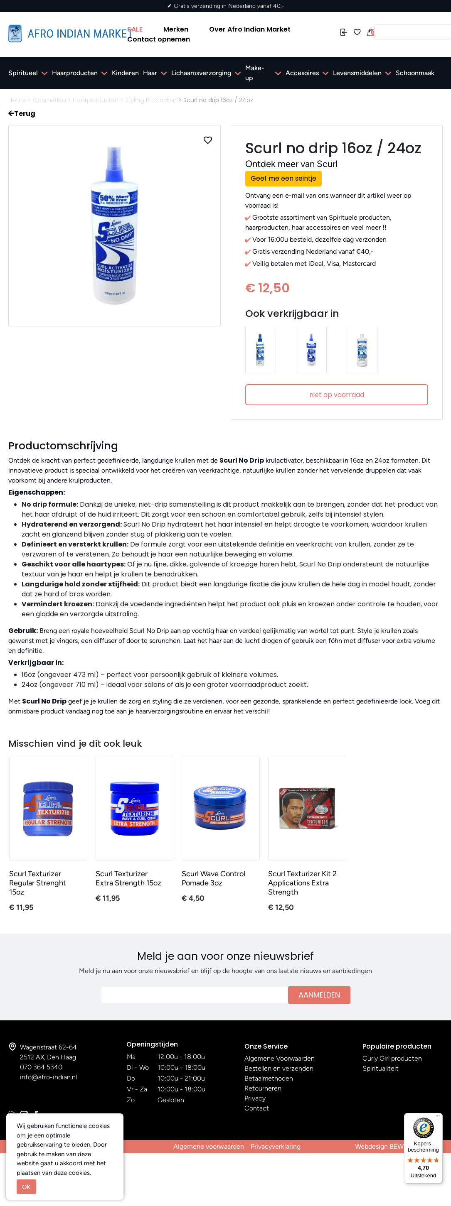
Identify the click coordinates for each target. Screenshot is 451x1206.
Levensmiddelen (357, 73)
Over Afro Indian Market (250, 29)
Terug (21, 113)
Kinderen (125, 73)
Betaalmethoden (268, 1078)
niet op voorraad (336, 395)
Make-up (254, 73)
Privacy (255, 1098)
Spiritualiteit (380, 1068)
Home (17, 100)
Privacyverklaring (276, 1146)
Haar (150, 73)
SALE (135, 29)
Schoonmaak (415, 73)
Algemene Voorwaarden (279, 1058)
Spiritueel (23, 73)
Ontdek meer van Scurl (291, 163)
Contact (256, 1108)
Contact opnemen (158, 39)
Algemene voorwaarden (208, 1146)
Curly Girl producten (392, 1058)
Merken (175, 29)
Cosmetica (49, 100)
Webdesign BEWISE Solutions (399, 1146)
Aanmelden (319, 995)
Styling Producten (151, 100)
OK (26, 1186)
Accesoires (302, 73)
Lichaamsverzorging (201, 73)
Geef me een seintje (283, 178)
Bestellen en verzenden (278, 1068)
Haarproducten (75, 73)
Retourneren (262, 1088)
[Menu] (438, 1118)
